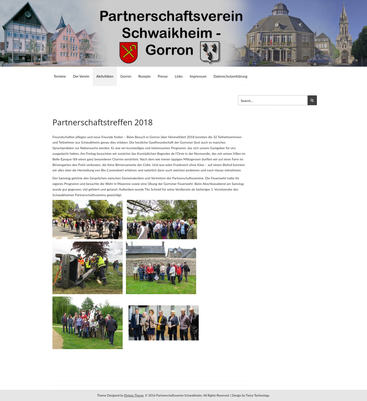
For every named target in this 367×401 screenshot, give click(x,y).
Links (179, 76)
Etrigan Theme (133, 395)
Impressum (198, 76)
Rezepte (144, 76)
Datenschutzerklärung (230, 76)
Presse (163, 76)
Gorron (125, 76)
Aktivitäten (104, 76)
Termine (60, 76)
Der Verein (81, 76)
